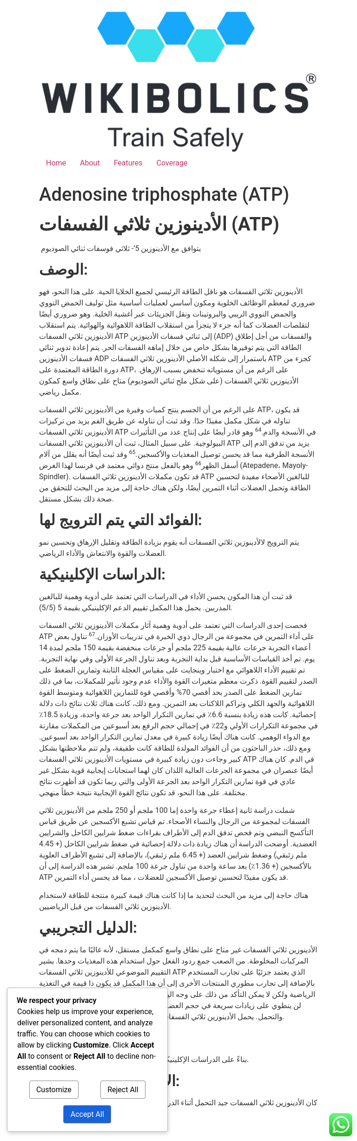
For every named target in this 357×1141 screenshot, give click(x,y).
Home (56, 162)
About (90, 162)
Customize (54, 1089)
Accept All (87, 1114)
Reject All (122, 1089)
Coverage (172, 162)
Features (128, 162)
